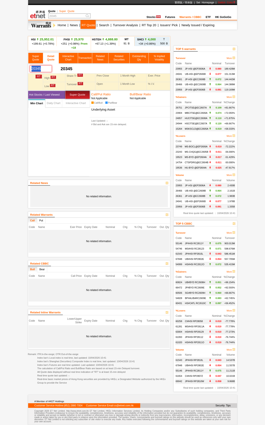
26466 (179, 84)
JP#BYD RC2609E (195, 287)
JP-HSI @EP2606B (195, 89)
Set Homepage (205, 2)
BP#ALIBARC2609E (195, 298)
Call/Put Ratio (101, 94)
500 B (164, 41)
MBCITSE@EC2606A (196, 113)
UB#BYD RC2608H (195, 282)
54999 (179, 264)
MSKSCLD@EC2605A (196, 129)
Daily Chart (53, 103)
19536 (179, 167)
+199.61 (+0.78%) (42, 41)
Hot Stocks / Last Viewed (44, 94)
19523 (179, 157)
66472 (179, 287)
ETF (208, 17)
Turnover (181, 58)
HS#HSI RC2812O (195, 264)
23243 (179, 152)
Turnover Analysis (125, 25)
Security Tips (223, 405)
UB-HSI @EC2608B (195, 84)
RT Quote (88, 25)
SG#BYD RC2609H (195, 293)
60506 (179, 293)
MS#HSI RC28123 (194, 248)
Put (41, 220)
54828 (179, 298)
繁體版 (178, 2)
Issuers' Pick (169, 25)
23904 (179, 113)
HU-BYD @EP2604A (195, 167)
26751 (179, 107)
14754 (179, 162)
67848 (179, 259)
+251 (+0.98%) (74, 43)
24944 (179, 123)
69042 (179, 381)
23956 (179, 89)
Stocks (154, 17)
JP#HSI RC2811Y (194, 243)
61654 (179, 376)
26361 (179, 79)
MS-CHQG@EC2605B (196, 152)
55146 (179, 243)
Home (62, 25)
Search (104, 25)
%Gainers (181, 97)
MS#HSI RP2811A (194, 326)
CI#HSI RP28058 (194, 321)
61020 (179, 342)
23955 (179, 68)
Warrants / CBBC (190, 17)
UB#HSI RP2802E (194, 259)
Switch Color (226, 2)
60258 (179, 321)
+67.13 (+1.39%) (105, 41)
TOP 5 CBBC (184, 223)
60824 (179, 282)
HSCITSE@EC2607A (196, 123)
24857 (179, 118)
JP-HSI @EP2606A (195, 68)
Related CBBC (39, 263)
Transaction (85, 57)
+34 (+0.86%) (146, 41)
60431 (179, 303)
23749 (179, 146)
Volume (180, 175)
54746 (179, 248)
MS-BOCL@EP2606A (196, 146)
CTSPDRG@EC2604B (196, 162)
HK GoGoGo (223, 17)
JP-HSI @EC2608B (195, 79)
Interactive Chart (76, 103)
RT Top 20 (149, 25)
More (231, 58)
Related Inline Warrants (45, 312)
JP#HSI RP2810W (194, 381)
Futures (170, 17)
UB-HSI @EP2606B (195, 74)
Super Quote (66, 11)
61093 (179, 337)
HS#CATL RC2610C (195, 303)
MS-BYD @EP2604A (196, 157)
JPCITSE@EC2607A (196, 107)
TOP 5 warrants (186, 49)
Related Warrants (41, 214)
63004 (179, 331)
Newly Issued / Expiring (197, 25)
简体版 (188, 2)
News (74, 25)
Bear (42, 269)
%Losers (180, 136)
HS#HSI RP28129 (194, 331)
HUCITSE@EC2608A (196, 118)
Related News (39, 183)
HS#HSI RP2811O (194, 342)
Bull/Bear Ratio (140, 94)
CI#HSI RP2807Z (194, 376)
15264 (179, 129)
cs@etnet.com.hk (124, 405)
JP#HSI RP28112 (194, 337)
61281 (179, 326)
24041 (179, 74)
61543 (179, 253)
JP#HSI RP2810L (194, 253)
